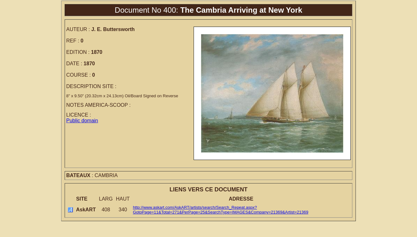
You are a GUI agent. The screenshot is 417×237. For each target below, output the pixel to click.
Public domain (82, 120)
